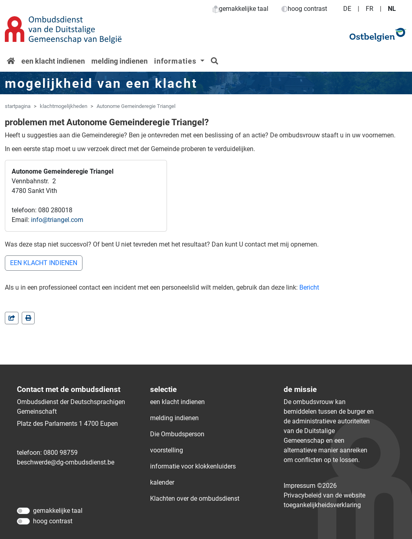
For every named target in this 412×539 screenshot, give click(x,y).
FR (369, 8)
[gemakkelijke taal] (23, 511)
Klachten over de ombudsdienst (194, 498)
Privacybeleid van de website (324, 495)
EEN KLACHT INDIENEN (43, 263)
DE (347, 8)
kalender (162, 482)
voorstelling (166, 450)
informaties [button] (176, 61)
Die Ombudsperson (177, 434)
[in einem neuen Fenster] (28, 318)
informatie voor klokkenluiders (193, 466)
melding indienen (119, 61)
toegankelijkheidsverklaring (322, 505)
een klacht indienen (53, 61)
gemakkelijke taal (240, 8)
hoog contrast (304, 8)
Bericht (309, 287)
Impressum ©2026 (310, 485)
